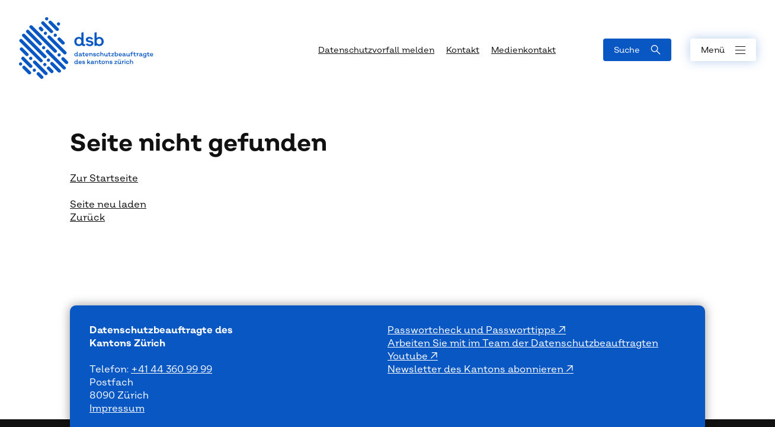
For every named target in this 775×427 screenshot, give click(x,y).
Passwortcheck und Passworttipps (473, 330)
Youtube (409, 356)
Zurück (87, 218)
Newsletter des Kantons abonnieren (477, 369)
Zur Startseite (104, 178)
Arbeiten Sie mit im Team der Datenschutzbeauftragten (523, 343)
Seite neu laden (108, 205)
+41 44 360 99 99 (171, 369)
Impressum (117, 409)
